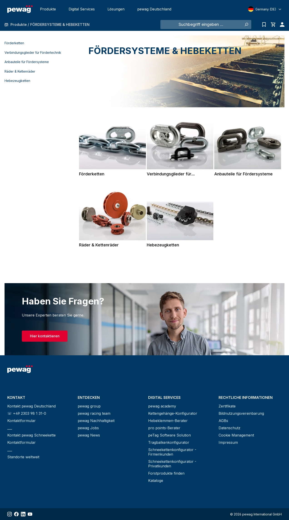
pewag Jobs (88, 428)
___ (9, 428)
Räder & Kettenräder (20, 71)
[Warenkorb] (273, 24)
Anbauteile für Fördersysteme (27, 62)
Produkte (48, 9)
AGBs (223, 420)
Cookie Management (236, 435)
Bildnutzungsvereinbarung (241, 413)
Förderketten (14, 43)
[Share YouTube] (30, 514)
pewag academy (162, 406)
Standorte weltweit (23, 457)
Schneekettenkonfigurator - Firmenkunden (172, 451)
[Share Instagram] (9, 514)
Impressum (228, 442)
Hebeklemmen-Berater (168, 420)
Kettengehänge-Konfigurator (172, 413)
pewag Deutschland (154, 9)
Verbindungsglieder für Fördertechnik (33, 52)
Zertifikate (227, 406)
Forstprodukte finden (166, 473)
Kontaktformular (21, 420)
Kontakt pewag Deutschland (31, 406)
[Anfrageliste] (264, 24)
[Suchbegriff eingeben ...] (200, 24)
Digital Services (82, 9)
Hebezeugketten (17, 81)
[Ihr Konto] (281, 24)
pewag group (89, 406)
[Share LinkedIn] (23, 514)
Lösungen (116, 9)
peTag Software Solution (169, 435)
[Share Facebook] (16, 514)
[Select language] (265, 9)
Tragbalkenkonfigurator (168, 442)
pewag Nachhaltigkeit (96, 420)
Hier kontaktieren (45, 336)
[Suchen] (246, 24)
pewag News (89, 435)
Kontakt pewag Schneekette (31, 435)
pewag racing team (94, 413)
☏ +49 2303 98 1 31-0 (26, 413)
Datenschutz (229, 428)
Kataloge (155, 480)
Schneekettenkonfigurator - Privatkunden (172, 463)
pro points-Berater (164, 428)
